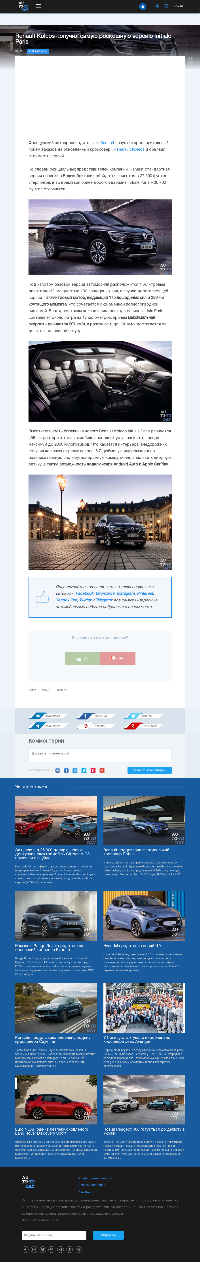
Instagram (126, 594)
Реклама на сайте (91, 1186)
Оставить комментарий (149, 771)
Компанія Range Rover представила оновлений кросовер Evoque (49, 949)
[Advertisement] (100, 102)
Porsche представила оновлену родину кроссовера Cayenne (52, 1041)
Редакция (85, 1193)
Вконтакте (104, 594)
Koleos (62, 690)
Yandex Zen (66, 600)
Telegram (103, 600)
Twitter (85, 600)
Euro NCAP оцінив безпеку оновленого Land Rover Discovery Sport (51, 1133)
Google (102, 771)
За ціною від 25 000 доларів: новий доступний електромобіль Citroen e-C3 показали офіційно (52, 855)
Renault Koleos (131, 150)
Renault (107, 143)
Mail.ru (75, 771)
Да (82, 658)
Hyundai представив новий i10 (132, 947)
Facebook (84, 594)
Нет (117, 658)
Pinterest (145, 594)
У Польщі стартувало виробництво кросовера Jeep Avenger (136, 1041)
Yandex (93, 771)
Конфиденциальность (95, 1180)
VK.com (57, 771)
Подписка (108, 1236)
